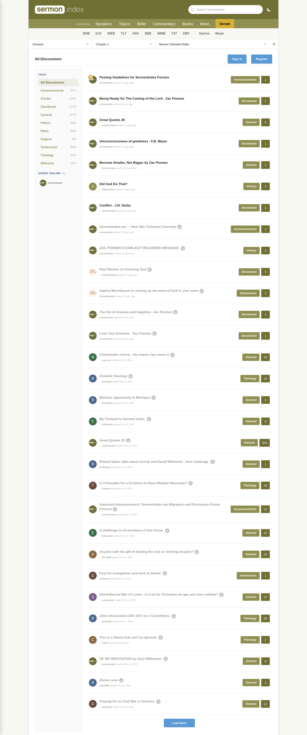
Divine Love (108, 680)
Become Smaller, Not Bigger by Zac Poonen (133, 163)
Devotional (58, 107)
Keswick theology (113, 376)
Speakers (103, 24)
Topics (124, 24)
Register (262, 59)
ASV (135, 33)
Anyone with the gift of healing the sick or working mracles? (146, 552)
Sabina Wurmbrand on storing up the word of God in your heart (148, 291)
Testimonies (58, 147)
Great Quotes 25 (112, 440)
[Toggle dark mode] (268, 9)
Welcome (58, 163)
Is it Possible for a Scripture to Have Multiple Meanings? (143, 483)
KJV (99, 33)
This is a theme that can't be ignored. (128, 637)
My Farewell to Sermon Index (122, 419)
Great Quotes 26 (112, 120)
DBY (186, 33)
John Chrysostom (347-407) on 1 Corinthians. (134, 616)
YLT (124, 33)
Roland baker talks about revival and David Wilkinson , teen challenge (154, 462)
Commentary (164, 24)
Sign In (237, 59)
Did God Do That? (113, 184)
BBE (148, 33)
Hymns (204, 33)
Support (58, 139)
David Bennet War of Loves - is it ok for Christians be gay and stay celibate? (158, 594)
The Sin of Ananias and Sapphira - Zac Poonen (135, 312)
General (58, 115)
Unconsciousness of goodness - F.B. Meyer (133, 141)
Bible (141, 24)
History (58, 123)
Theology (58, 155)
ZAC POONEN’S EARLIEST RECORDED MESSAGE (139, 248)
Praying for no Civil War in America (127, 701)
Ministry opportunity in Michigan (124, 397)
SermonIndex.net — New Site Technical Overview (137, 227)
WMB (161, 33)
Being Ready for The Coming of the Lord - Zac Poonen (141, 98)
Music (219, 33)
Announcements (58, 90)
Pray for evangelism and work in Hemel (130, 573)
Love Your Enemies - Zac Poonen (125, 333)
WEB (111, 33)
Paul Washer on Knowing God (122, 269)
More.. (205, 24)
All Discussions (52, 82)
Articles (58, 99)
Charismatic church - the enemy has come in (134, 355)
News (58, 131)
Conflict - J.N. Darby (115, 205)
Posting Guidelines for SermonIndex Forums (134, 77)
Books (187, 24)
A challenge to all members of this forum (131, 530)
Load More (179, 723)
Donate (224, 23)
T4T (174, 33)
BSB (86, 33)
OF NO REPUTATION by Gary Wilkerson (130, 659)
